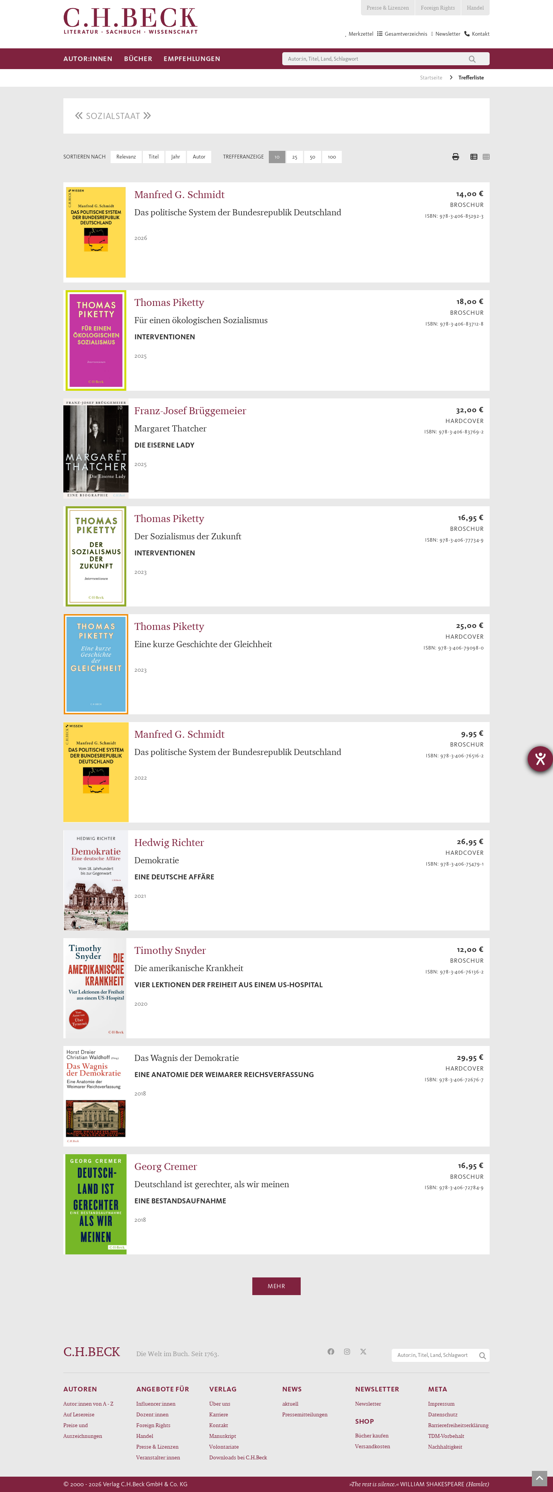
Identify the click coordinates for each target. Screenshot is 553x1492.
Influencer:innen (156, 1403)
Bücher (138, 59)
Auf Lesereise (78, 1414)
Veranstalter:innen (158, 1457)
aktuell (290, 1403)
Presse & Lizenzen (388, 7)
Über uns (219, 1403)
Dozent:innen (152, 1414)
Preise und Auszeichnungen (82, 1430)
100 (332, 157)
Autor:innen (88, 59)
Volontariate (224, 1446)
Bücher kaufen (372, 1435)
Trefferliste (471, 77)
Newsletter (368, 1403)
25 (294, 157)
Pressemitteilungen (305, 1414)
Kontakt (218, 1425)
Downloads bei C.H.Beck (238, 1457)
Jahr (175, 157)
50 (312, 157)
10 (277, 157)
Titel (154, 157)
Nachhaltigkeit (445, 1446)
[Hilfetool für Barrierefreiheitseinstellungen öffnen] (540, 759)
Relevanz (126, 157)
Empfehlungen (192, 59)
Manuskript (222, 1436)
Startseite (432, 77)
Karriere (218, 1414)
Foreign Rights (438, 7)
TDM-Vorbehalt (446, 1436)
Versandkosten (372, 1446)
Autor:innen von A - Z (88, 1403)
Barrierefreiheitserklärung (458, 1425)
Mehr (276, 1286)
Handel (475, 7)
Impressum (441, 1403)
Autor (199, 157)
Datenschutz (443, 1414)
